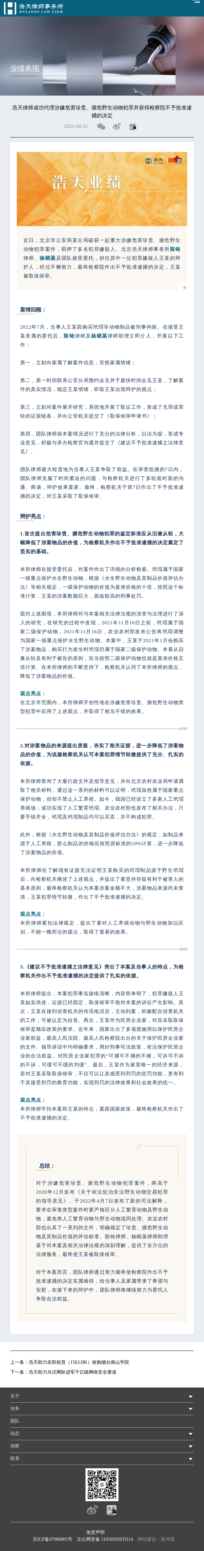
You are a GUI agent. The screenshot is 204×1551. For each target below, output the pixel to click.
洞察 (14, 1446)
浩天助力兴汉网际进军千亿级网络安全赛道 (73, 1372)
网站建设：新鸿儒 (156, 1539)
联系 (14, 1458)
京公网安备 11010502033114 (105, 1539)
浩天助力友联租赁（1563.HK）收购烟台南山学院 (79, 1362)
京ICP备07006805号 (52, 1539)
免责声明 (95, 1532)
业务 (14, 1408)
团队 (14, 1420)
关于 (14, 1396)
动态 (14, 1433)
